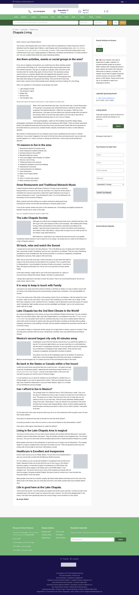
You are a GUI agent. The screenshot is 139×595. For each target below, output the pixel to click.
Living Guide (24, 29)
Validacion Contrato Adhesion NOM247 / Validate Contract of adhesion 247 (69, 580)
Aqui (26, 532)
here (19, 538)
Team (52, 17)
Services (23, 17)
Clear (115, 22)
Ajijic (74, 48)
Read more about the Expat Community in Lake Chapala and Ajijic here (40, 102)
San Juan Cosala (31, 50)
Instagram (74, 559)
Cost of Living (60, 531)
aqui (32, 542)
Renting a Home (46, 535)
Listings (33, 17)
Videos (91, 17)
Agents (59, 17)
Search (123, 22)
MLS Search (44, 17)
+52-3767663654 (39, 11)
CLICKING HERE (29, 535)
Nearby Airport (46, 538)
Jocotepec (51, 50)
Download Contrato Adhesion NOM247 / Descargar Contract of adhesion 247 (69, 584)
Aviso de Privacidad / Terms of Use (69, 575)
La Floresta (41, 50)
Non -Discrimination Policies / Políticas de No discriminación (69, 587)
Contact (98, 17)
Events (67, 17)
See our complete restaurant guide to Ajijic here (32, 213)
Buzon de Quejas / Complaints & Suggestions (69, 578)
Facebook (64, 559)
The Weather (59, 535)
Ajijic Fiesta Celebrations (106, 98)
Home (16, 17)
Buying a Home (46, 531)
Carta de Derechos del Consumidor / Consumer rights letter (69, 582)
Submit (118, 126)
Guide (73, 17)
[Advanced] (110, 23)
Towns (82, 17)
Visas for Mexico (60, 538)
